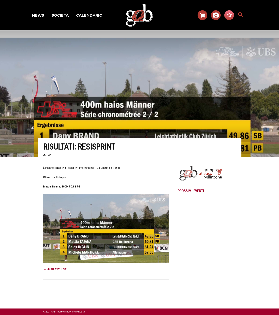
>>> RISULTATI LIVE (54, 269)
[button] (240, 15)
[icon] (202, 16)
